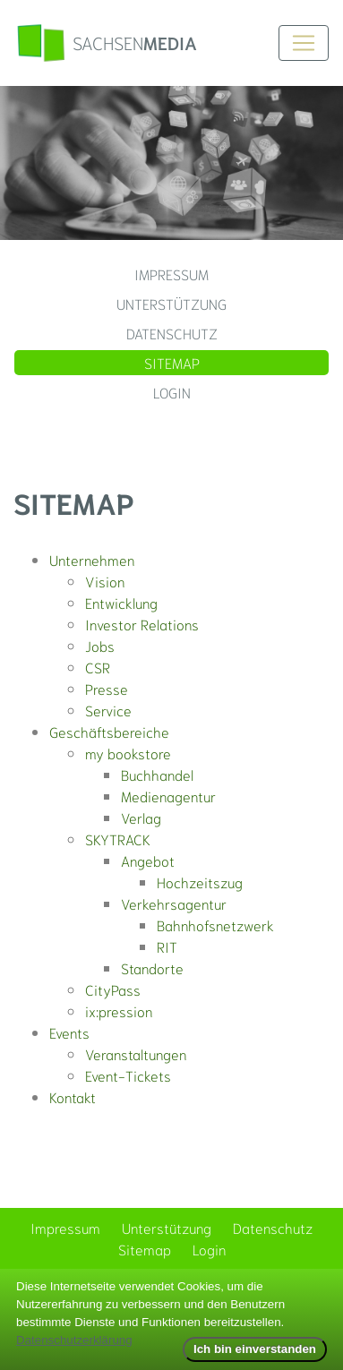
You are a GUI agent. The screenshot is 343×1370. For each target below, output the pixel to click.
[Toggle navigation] (304, 43)
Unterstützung (171, 303)
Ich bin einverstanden (254, 1349)
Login (172, 391)
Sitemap (172, 362)
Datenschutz (172, 332)
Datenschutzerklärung (74, 1340)
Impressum (171, 273)
